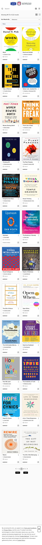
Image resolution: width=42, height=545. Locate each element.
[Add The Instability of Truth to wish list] (38, 389)
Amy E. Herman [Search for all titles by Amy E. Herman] (7, 274)
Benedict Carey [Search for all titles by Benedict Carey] (7, 383)
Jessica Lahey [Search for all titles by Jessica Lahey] (7, 310)
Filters (4, 24)
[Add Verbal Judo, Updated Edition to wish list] (38, 96)
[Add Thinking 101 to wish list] (18, 169)
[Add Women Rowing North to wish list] (18, 133)
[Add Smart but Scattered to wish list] (38, 352)
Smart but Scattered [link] (28, 345)
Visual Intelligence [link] (8, 272)
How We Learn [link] (7, 381)
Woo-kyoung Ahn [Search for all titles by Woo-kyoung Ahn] (8, 164)
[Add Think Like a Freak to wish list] (38, 133)
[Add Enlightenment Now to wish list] (18, 206)
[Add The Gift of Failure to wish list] (18, 316)
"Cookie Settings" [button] (24, 536)
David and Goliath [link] (28, 52)
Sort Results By (5, 19)
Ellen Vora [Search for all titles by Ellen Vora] (26, 237)
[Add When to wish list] (18, 60)
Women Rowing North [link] (9, 125)
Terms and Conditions (30, 528)
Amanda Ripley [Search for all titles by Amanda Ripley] (7, 347)
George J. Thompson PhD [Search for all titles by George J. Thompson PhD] (30, 91)
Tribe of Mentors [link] (7, 89)
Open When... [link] (26, 308)
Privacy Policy (8, 530)
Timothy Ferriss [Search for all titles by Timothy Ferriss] (7, 91)
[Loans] (36, 9)
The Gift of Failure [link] (8, 308)
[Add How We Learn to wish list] (18, 389)
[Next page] (27, 469)
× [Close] (39, 529)
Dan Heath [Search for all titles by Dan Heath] (6, 237)
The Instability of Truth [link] (29, 381)
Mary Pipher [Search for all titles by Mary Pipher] (7, 127)
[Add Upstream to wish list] (18, 243)
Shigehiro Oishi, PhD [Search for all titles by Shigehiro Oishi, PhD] (28, 420)
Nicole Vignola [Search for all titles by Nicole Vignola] (7, 457)
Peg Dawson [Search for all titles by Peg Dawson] (27, 347)
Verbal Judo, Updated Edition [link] (30, 89)
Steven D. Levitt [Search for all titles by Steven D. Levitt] (27, 127)
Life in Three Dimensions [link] (29, 418)
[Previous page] (16, 469)
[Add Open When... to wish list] (38, 316)
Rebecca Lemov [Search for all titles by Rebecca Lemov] (27, 383)
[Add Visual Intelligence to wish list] (18, 279)
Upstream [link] (5, 235)
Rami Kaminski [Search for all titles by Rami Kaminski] (27, 457)
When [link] (4, 52)
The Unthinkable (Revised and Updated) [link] (10, 345)
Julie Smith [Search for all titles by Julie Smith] (26, 310)
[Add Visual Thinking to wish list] (38, 206)
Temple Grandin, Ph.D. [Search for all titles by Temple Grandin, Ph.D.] (29, 200)
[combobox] (17, 9)
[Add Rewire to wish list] (18, 462)
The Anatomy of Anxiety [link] (29, 235)
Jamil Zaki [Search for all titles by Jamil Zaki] (6, 420)
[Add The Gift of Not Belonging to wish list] (38, 462)
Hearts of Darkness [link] (28, 272)
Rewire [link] (4, 455)
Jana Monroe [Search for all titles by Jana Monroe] (27, 274)
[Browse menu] (39, 9)
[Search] (2, 8)
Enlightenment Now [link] (8, 199)
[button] (36, 15)
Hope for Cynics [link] (7, 418)
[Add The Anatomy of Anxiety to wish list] (38, 243)
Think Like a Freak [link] (28, 125)
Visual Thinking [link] (27, 199)
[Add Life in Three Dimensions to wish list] (38, 426)
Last (26, 472)
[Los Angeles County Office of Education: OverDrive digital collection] (21, 3)
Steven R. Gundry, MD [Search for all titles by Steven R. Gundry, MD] (29, 164)
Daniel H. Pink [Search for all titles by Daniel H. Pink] (7, 54)
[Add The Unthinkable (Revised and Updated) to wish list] (18, 352)
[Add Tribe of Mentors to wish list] (18, 96)
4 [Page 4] (23, 469)
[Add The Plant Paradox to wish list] (38, 169)
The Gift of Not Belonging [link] (30, 455)
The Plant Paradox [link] (28, 162)
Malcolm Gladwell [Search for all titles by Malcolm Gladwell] (28, 54)
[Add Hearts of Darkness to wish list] (38, 279)
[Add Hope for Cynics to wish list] (18, 426)
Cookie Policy (21, 540)
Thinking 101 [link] (6, 162)
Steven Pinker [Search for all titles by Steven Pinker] (7, 200)
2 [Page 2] (19, 469)
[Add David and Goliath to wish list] (38, 60)
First (18, 472)
